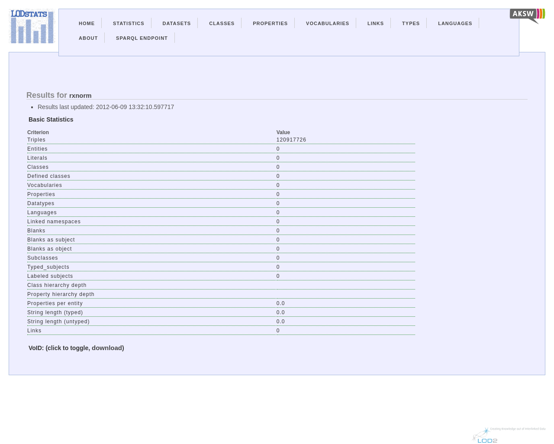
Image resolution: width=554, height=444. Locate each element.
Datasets (177, 23)
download (107, 347)
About (88, 38)
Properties (270, 23)
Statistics (129, 23)
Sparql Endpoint (142, 38)
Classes (222, 23)
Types (411, 23)
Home (87, 23)
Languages (455, 23)
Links (375, 23)
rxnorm (80, 95)
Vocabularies (327, 23)
